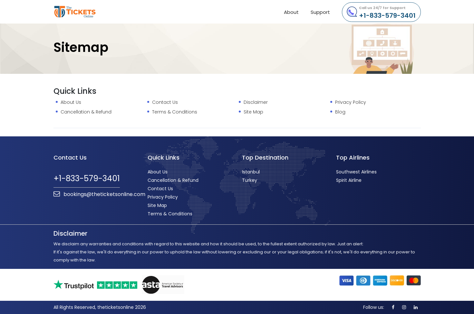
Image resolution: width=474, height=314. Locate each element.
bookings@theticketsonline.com (99, 194)
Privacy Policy (350, 102)
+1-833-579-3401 (387, 12)
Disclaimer (256, 102)
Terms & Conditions (174, 112)
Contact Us (165, 102)
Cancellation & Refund (86, 112)
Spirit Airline (349, 180)
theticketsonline (86, 11)
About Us (71, 102)
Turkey (249, 180)
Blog (340, 112)
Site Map (253, 112)
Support (320, 12)
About (291, 12)
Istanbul (251, 172)
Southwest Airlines (356, 172)
